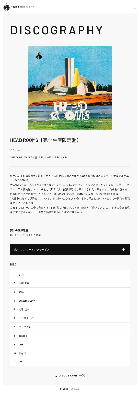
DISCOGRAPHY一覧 (72, 375)
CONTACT (75, 388)
